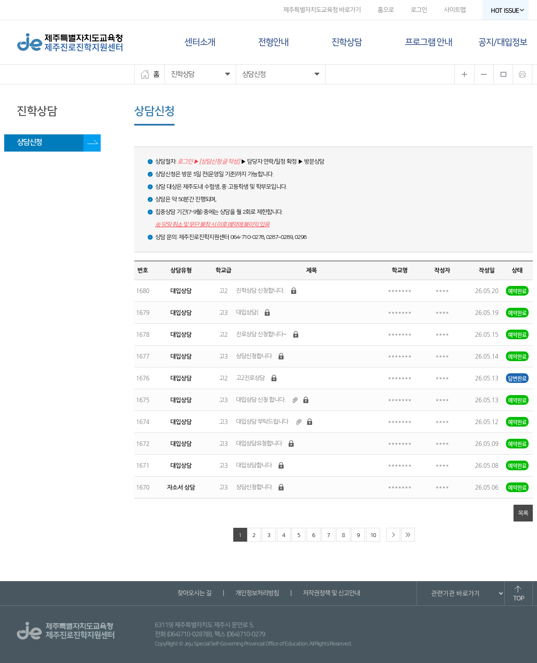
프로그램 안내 (428, 42)
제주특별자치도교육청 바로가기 (322, 9)
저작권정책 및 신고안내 (331, 593)
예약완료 (517, 291)
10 (373, 535)
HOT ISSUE (507, 10)
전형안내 (273, 42)
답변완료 (517, 378)
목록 (523, 513)
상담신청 (29, 142)
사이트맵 (455, 9)
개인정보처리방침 (257, 593)
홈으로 (386, 9)
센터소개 (200, 42)
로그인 (419, 9)
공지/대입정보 (502, 42)
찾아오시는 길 (194, 593)
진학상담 (346, 42)
